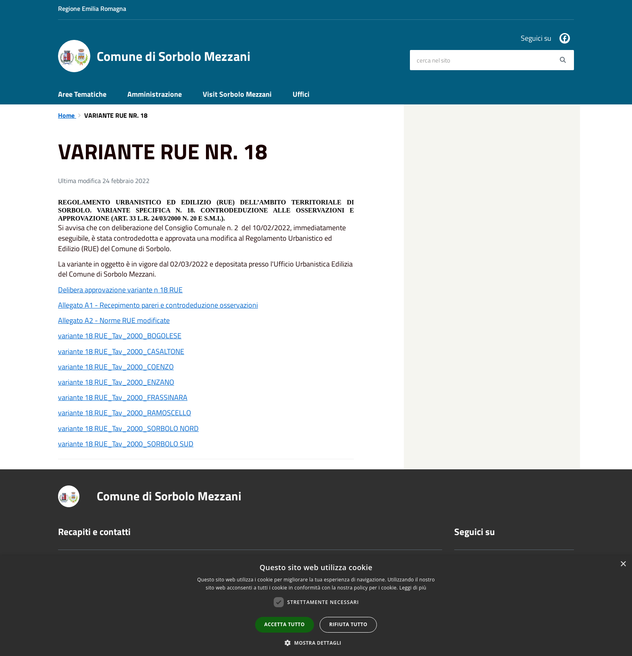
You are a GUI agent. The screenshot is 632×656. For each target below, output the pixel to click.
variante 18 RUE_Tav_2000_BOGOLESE (119, 335)
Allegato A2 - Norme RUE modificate (114, 320)
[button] (316, 642)
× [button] (623, 564)
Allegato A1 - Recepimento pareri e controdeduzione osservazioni (158, 305)
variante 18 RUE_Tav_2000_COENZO (116, 366)
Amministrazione (154, 94)
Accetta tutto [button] (284, 624)
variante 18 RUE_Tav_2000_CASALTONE (121, 351)
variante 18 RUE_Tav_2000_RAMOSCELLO (124, 412)
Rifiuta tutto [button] (348, 624)
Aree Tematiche (82, 94)
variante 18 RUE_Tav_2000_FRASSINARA (122, 397)
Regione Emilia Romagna (92, 8)
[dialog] (316, 606)
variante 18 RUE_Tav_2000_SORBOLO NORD (128, 428)
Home (67, 115)
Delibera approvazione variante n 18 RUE (120, 289)
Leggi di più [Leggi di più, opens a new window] (412, 587)
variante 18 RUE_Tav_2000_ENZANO (116, 382)
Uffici (301, 94)
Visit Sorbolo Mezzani (237, 94)
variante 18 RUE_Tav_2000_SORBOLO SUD (125, 443)
